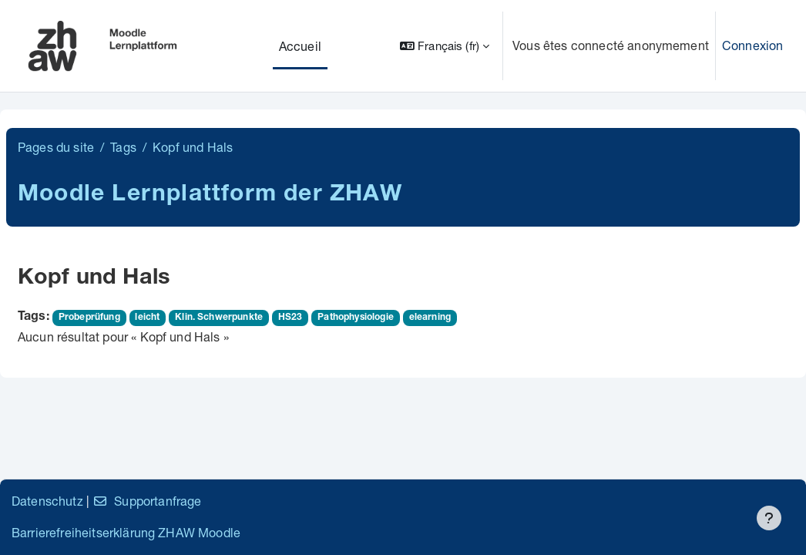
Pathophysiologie (355, 317)
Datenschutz (47, 500)
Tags (123, 147)
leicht (147, 317)
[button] (444, 46)
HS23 (290, 317)
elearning (430, 317)
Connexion (752, 45)
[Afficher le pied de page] (769, 518)
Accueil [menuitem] (300, 46)
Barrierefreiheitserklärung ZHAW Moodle (126, 532)
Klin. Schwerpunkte (219, 317)
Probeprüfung (89, 317)
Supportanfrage (146, 500)
